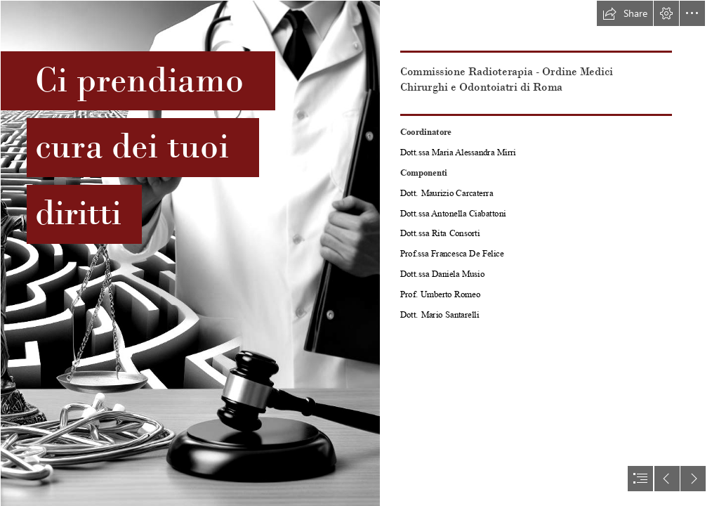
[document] (359, 253)
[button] (625, 13)
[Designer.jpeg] (189, 253)
